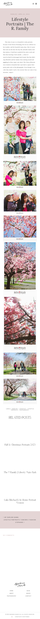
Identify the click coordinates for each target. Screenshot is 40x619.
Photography (11, 596)
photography (24, 410)
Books (28, 593)
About (12, 593)
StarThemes (25, 616)
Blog (28, 590)
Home (11, 590)
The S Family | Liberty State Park (20, 472)
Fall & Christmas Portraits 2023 (20, 445)
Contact (28, 596)
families (13, 14)
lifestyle (22, 408)
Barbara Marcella (15, 614)
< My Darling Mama (11, 517)
